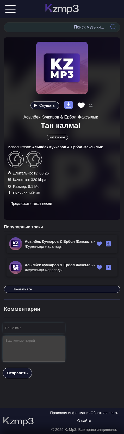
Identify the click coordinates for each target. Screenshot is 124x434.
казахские (57, 137)
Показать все (22, 289)
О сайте (84, 420)
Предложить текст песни (31, 203)
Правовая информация (70, 413)
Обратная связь (104, 413)
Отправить (17, 373)
